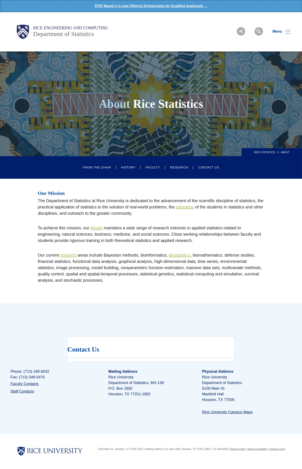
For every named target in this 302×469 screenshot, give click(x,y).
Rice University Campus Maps (227, 412)
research (68, 255)
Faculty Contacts (24, 384)
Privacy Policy (238, 449)
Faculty (153, 167)
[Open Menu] (278, 31)
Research (179, 167)
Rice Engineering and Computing (70, 28)
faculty (96, 228)
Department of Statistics (63, 33)
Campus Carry (277, 449)
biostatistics (179, 255)
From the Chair (97, 167)
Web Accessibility (257, 449)
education (185, 207)
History (128, 167)
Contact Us (208, 167)
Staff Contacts (22, 391)
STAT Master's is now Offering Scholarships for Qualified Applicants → (151, 6)
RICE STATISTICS (264, 152)
